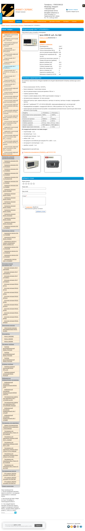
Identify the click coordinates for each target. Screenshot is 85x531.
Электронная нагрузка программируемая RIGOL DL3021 (10, 329)
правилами (29, 207)
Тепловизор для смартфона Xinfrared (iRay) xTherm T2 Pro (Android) (10, 449)
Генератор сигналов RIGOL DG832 (9, 218)
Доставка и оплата (55, 21)
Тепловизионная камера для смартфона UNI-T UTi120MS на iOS (10, 398)
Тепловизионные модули (9, 471)
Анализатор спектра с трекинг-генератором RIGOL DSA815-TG (9, 243)
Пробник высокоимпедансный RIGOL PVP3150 (9, 359)
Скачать (74, 21)
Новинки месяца (41, 21)
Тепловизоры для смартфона (10, 423)
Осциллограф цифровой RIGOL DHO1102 (10, 153)
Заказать (42, 42)
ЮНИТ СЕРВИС (24, 9)
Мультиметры (6, 334)
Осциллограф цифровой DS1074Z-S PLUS (10, 93)
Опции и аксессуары (8, 486)
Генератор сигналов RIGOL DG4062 (9, 190)
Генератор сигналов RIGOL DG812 (9, 198)
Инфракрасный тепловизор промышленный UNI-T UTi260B (9, 418)
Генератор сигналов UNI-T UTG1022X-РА (10, 178)
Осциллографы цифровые (9, 32)
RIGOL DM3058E (9, 336)
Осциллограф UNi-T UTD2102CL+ (9, 63)
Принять (38, 525)
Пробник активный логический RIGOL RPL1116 (9, 368)
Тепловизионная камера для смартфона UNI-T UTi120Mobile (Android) (10, 404)
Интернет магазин (20, 12)
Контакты (66, 21)
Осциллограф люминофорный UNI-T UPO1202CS (9, 50)
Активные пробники (7, 364)
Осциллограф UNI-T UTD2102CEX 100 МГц (9, 81)
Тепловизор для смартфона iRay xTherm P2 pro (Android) (10, 461)
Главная (10, 21)
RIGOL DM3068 (8, 341)
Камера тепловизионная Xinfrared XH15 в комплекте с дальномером (10, 427)
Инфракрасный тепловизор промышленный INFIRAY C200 (10, 385)
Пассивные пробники (8, 344)
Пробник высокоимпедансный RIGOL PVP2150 (9, 348)
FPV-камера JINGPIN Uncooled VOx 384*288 (9, 478)
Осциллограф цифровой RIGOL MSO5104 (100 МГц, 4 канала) (10, 106)
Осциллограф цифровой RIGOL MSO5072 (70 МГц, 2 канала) (10, 117)
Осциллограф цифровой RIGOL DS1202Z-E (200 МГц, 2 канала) (10, 148)
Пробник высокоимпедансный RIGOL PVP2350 (9, 354)
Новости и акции (28, 21)
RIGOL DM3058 (8, 339)
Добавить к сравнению (46, 44)
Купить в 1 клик (44, 37)
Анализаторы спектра (8, 231)
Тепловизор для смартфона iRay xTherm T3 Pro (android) (10, 432)
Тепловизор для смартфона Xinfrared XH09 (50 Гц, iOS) (10, 444)
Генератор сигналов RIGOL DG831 (9, 210)
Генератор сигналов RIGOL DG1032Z (9, 223)
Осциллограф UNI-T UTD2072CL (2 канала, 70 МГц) (10, 72)
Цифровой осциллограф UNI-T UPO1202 (10, 39)
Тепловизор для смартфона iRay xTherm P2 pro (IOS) (10, 466)
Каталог (18, 21)
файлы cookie (17, 524)
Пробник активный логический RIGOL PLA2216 (9, 374)
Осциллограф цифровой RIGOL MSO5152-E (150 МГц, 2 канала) (10, 123)
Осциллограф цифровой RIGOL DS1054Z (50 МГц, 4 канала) (10, 142)
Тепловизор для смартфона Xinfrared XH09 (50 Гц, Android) (10, 438)
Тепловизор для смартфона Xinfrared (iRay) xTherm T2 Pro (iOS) (10, 455)
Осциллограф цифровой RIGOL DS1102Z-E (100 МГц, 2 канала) (10, 137)
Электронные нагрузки (8, 325)
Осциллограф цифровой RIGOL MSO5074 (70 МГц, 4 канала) (10, 112)
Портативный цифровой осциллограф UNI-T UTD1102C (10, 44)
